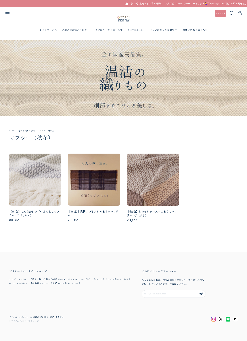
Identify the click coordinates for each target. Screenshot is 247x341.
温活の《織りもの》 (27, 131)
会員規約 (60, 318)
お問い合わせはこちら (195, 30)
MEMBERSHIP (136, 30)
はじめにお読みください (76, 30)
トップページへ (48, 30)
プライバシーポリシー (19, 318)
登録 (201, 294)
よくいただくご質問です (163, 30)
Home (12, 131)
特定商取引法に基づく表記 (42, 318)
